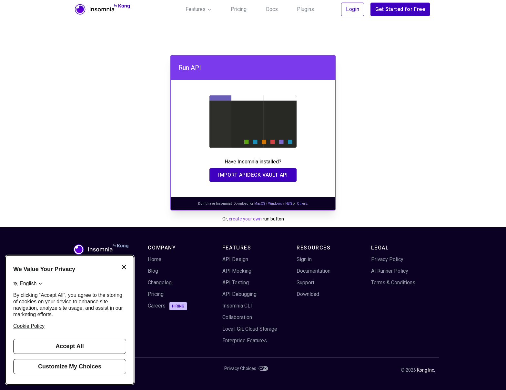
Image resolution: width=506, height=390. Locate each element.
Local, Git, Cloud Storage (249, 329)
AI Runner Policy (389, 271)
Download (308, 294)
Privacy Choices (246, 368)
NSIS (288, 203)
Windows (275, 203)
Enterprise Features (244, 340)
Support (305, 282)
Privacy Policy (387, 259)
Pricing (239, 9)
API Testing (235, 282)
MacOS (259, 203)
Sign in (304, 259)
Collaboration (237, 317)
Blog (153, 271)
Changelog (160, 282)
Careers (167, 306)
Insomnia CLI (237, 306)
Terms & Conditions (393, 282)
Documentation (313, 271)
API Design (235, 259)
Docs (272, 9)
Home (154, 259)
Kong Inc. (426, 370)
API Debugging (239, 294)
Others (302, 203)
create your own (245, 218)
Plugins (305, 9)
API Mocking (236, 271)
